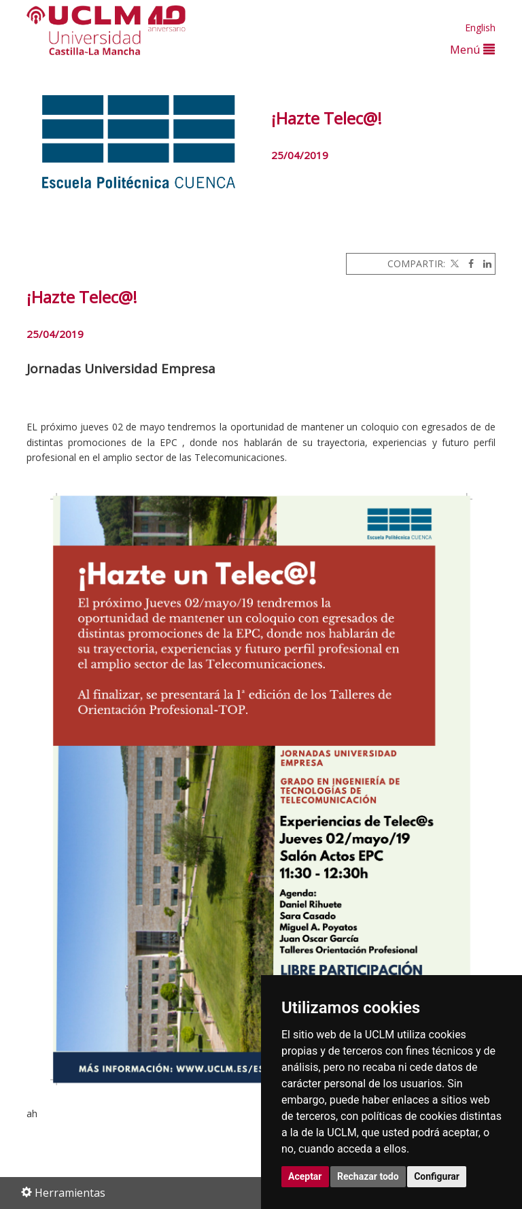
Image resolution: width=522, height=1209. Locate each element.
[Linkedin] (483, 263)
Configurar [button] (436, 1176)
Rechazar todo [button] (368, 1176)
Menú (472, 49)
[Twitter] (453, 263)
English (480, 27)
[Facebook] (468, 263)
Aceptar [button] (305, 1176)
